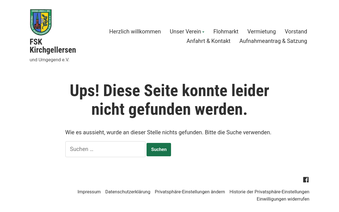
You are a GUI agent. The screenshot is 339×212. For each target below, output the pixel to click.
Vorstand (296, 32)
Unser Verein (185, 32)
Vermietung (261, 32)
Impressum (89, 191)
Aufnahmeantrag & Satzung (273, 41)
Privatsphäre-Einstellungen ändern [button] (190, 191)
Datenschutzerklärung (127, 191)
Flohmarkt (225, 32)
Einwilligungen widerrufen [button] (283, 199)
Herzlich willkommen (135, 32)
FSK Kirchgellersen (53, 46)
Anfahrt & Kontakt (209, 41)
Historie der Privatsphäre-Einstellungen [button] (269, 191)
